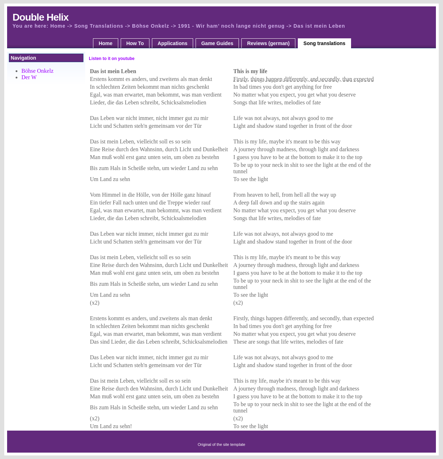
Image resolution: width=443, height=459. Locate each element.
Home (106, 43)
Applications (172, 43)
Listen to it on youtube (112, 58)
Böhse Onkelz (37, 71)
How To (135, 43)
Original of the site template (221, 444)
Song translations (324, 43)
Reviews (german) (268, 43)
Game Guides (217, 43)
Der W (29, 77)
